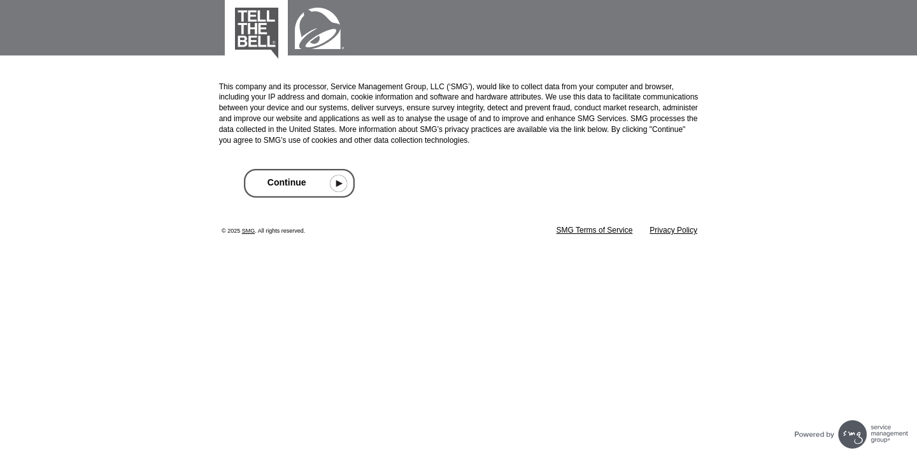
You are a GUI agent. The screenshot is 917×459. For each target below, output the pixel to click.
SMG (248, 231)
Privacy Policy (673, 230)
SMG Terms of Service (595, 230)
